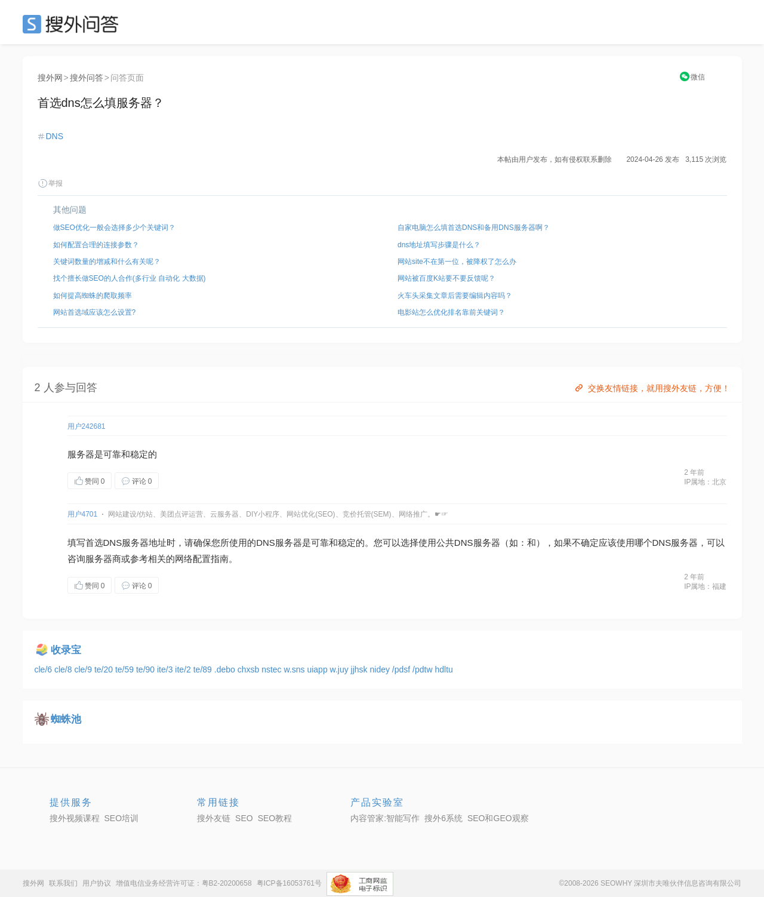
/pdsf (402, 669)
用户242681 (86, 426)
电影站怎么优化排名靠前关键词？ (451, 312)
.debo (226, 669)
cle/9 (84, 669)
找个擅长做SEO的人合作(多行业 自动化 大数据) (129, 278)
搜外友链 (213, 818)
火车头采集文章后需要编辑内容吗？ (455, 295)
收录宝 (66, 650)
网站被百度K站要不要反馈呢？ (446, 278)
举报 (50, 183)
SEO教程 (275, 818)
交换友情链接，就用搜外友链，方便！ (651, 388)
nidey (381, 669)
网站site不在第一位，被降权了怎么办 (457, 261)
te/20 (104, 669)
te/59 (125, 669)
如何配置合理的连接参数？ (96, 245)
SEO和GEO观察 (498, 818)
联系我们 (63, 883)
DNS (55, 136)
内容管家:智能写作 (385, 818)
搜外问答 (86, 77)
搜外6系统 (443, 818)
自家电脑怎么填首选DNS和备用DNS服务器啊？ (474, 227)
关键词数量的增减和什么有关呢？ (107, 261)
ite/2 (184, 669)
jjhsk (360, 669)
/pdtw (423, 669)
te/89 (203, 669)
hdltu (443, 669)
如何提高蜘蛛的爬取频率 (92, 295)
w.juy (340, 669)
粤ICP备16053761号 (289, 883)
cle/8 (64, 669)
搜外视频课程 (75, 818)
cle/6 (44, 669)
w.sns (295, 669)
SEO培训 (121, 818)
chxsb (249, 669)
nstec (272, 669)
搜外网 (50, 77)
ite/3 (166, 669)
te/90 (146, 669)
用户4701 (82, 514)
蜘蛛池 (66, 719)
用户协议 (96, 883)
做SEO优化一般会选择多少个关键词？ (114, 227)
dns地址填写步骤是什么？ (439, 245)
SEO (73, 24)
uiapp (318, 669)
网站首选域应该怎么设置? (94, 312)
